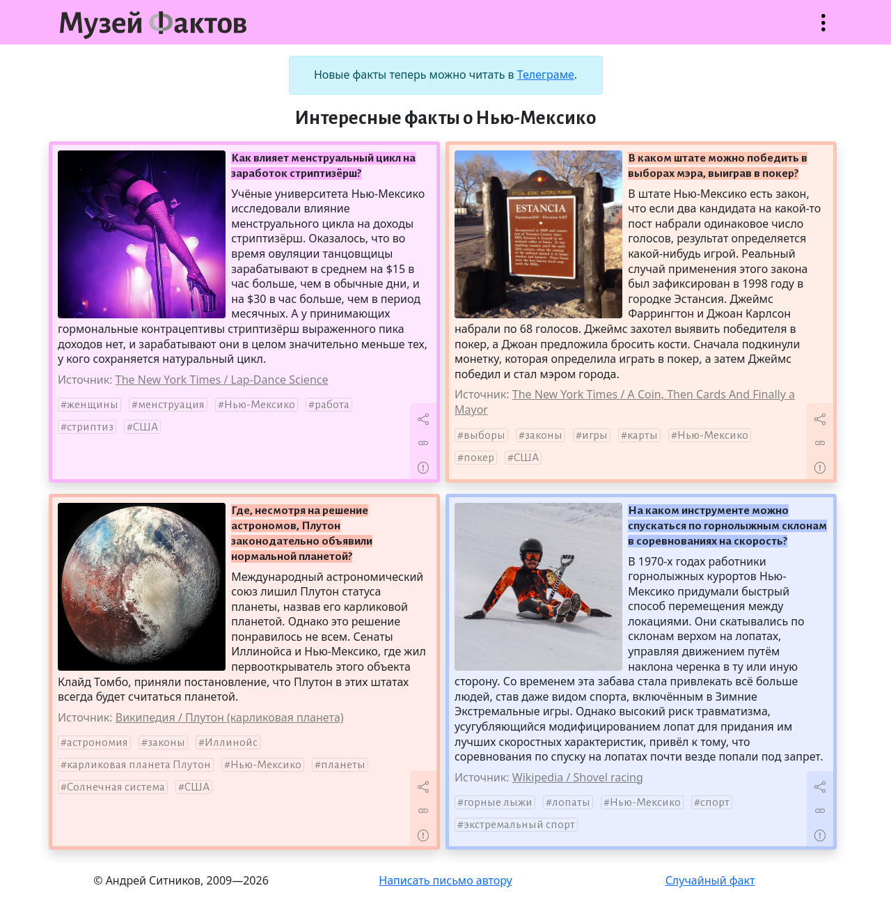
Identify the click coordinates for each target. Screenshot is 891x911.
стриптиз (90, 427)
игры (595, 435)
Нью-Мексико (259, 404)
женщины (92, 404)
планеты (343, 764)
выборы (484, 435)
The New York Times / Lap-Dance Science (222, 379)
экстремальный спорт (519, 824)
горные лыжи (498, 802)
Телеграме (545, 74)
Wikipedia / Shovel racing (577, 777)
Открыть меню (823, 29)
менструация (171, 404)
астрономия (97, 742)
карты (642, 435)
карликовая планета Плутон (139, 764)
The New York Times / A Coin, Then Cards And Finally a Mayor (625, 402)
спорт (715, 802)
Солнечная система (116, 787)
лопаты (571, 802)
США (145, 427)
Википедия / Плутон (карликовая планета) (230, 717)
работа (332, 404)
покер (479, 457)
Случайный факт (710, 880)
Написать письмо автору (445, 880)
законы (543, 435)
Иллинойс (231, 742)
